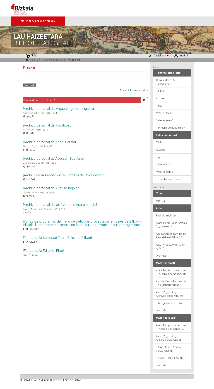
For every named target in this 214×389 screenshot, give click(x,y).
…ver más (161, 255)
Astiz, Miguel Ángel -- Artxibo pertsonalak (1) (169, 338)
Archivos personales (54, 59)
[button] (161, 55)
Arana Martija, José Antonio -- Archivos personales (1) (171, 272)
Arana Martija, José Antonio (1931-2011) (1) (171, 224)
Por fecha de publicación (170, 127)
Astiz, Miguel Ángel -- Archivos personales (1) (169, 294)
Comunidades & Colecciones (165, 82)
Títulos (160, 91)
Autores (160, 98)
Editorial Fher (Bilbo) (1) (169, 358)
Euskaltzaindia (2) (166, 215)
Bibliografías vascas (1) (169, 303)
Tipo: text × (29, 85)
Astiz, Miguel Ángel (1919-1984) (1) (171, 246)
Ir (144, 78)
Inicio (33, 59)
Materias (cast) (164, 113)
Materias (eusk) (164, 120)
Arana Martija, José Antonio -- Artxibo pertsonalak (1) (171, 327)
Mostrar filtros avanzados (133, 90)
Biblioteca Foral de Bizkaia (38, 21)
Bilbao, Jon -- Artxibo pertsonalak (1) (168, 349)
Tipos (159, 105)
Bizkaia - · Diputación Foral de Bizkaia (26, 8)
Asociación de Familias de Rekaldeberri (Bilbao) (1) (171, 235)
